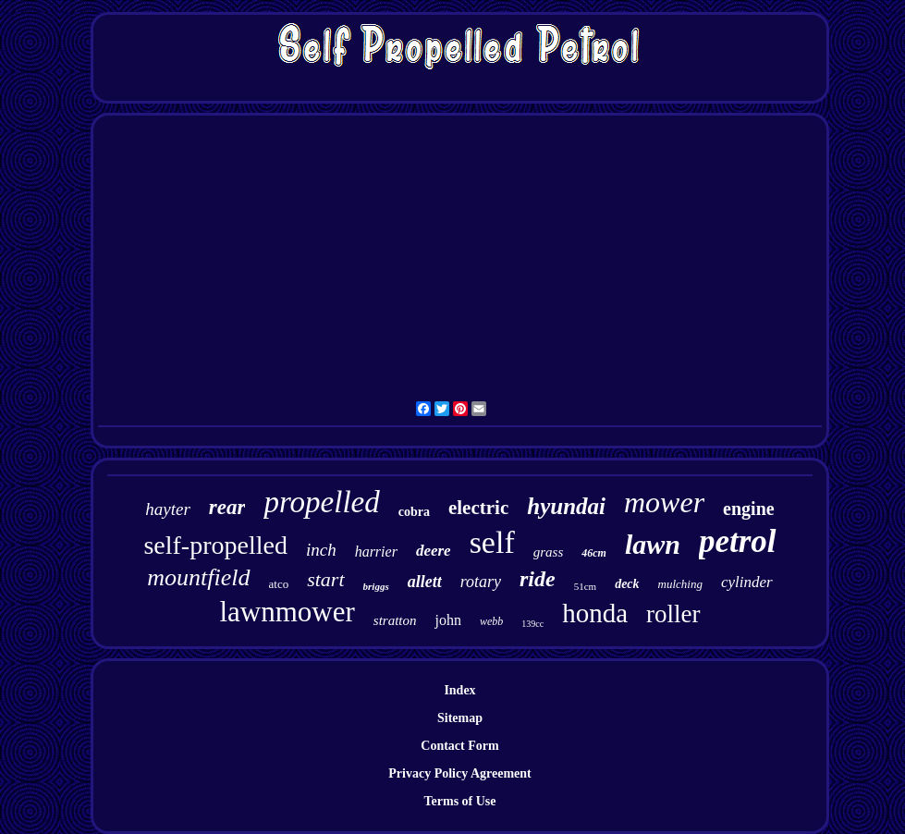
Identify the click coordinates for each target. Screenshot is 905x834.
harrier (376, 551)
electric (478, 508)
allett (425, 581)
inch (321, 549)
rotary (480, 581)
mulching (680, 584)
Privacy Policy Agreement (459, 773)
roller (673, 614)
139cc (532, 624)
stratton (395, 620)
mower (664, 502)
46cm (593, 552)
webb (491, 621)
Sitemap (460, 718)
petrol (738, 541)
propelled (321, 502)
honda (595, 613)
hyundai (566, 506)
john (447, 620)
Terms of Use (459, 801)
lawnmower (286, 611)
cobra (414, 512)
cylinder (747, 582)
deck (627, 584)
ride (538, 579)
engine (749, 508)
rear (227, 507)
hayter (167, 509)
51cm (585, 586)
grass (548, 552)
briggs (376, 586)
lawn (652, 544)
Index (459, 690)
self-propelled (215, 545)
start (325, 579)
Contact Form (459, 746)
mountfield (198, 577)
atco (279, 584)
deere (433, 550)
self (492, 542)
